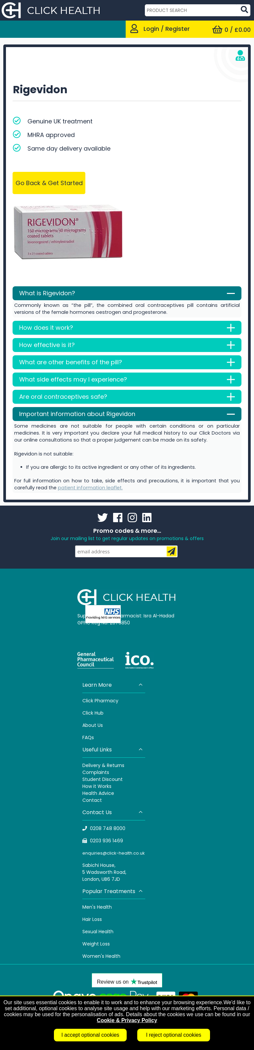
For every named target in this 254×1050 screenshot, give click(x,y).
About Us (92, 725)
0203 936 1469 (102, 840)
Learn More (113, 685)
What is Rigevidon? (127, 293)
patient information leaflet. (90, 487)
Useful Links (113, 749)
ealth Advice (99, 793)
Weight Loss (96, 944)
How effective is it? (127, 345)
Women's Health (101, 956)
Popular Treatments (113, 891)
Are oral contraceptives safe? (127, 396)
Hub (99, 713)
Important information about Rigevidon (127, 414)
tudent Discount (104, 779)
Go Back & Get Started (49, 183)
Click (88, 713)
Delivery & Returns (103, 765)
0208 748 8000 (103, 828)
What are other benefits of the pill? (127, 362)
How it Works (96, 786)
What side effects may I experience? (127, 379)
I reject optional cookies (173, 1035)
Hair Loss (92, 919)
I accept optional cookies (90, 1035)
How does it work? (127, 327)
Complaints (95, 772)
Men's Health (97, 907)
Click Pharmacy (100, 700)
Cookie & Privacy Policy (127, 1020)
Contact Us (113, 812)
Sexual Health (97, 931)
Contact (92, 800)
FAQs (88, 737)
